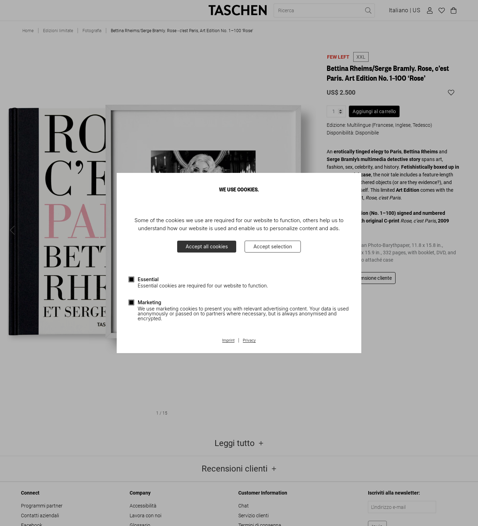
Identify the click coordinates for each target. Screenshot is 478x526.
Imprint (228, 340)
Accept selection (272, 246)
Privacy (249, 340)
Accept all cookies (207, 246)
